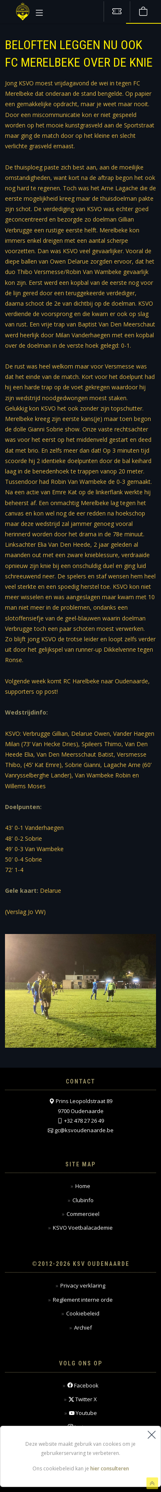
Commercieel (83, 1214)
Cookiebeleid (82, 1313)
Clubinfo (83, 1200)
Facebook (83, 1385)
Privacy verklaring (82, 1285)
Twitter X (83, 1399)
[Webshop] (143, 11)
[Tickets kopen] (116, 11)
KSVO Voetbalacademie (83, 1227)
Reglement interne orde (83, 1299)
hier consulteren (109, 1468)
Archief (83, 1327)
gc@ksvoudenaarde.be (84, 1130)
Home (82, 1186)
